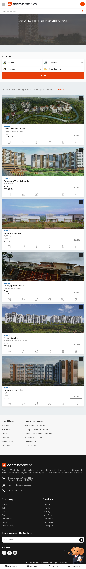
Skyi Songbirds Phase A (15, 128)
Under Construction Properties (38, 433)
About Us (6, 515)
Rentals (46, 508)
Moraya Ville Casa (12, 233)
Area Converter (49, 515)
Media (4, 504)
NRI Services (48, 522)
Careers (5, 511)
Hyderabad (7, 446)
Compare (11, 566)
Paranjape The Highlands (16, 181)
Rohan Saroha (11, 338)
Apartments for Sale (33, 438)
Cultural (5, 508)
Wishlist (32, 566)
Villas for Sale (30, 442)
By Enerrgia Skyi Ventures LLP (15, 131)
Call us (53, 566)
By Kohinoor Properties (12, 393)
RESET (43, 75)
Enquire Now (75, 566)
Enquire (76, 135)
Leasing (46, 511)
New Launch (48, 504)
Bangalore (6, 429)
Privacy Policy (8, 526)
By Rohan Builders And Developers (16, 340)
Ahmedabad (7, 442)
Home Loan (48, 519)
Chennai (5, 438)
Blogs (4, 522)
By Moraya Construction (13, 236)
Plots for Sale (30, 446)
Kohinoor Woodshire (14, 390)
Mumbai (5, 425)
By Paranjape (9, 184)
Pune (4, 433)
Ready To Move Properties (36, 429)
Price (6, 134)
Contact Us (7, 519)
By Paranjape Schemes (12, 288)
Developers (48, 526)
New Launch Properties (35, 425)
